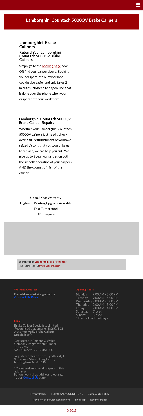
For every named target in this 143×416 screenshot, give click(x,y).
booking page (51, 66)
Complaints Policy (98, 393)
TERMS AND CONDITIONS (67, 393)
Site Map (80, 399)
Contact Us (30, 377)
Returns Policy (98, 399)
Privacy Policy (38, 393)
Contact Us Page (26, 297)
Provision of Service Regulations (51, 399)
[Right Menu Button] (138, 5)
